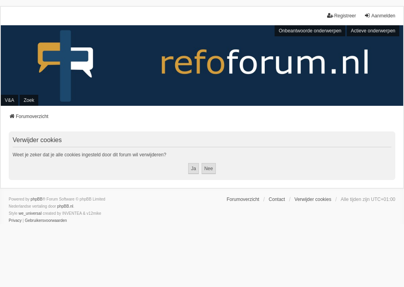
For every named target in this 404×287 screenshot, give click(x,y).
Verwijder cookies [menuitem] (312, 199)
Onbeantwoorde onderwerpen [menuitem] (310, 31)
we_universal (30, 213)
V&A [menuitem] (9, 100)
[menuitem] (15, 220)
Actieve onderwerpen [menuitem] (373, 31)
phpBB (37, 199)
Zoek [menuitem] (29, 100)
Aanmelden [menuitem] (379, 16)
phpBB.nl (65, 206)
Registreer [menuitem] (341, 16)
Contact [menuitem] (277, 199)
